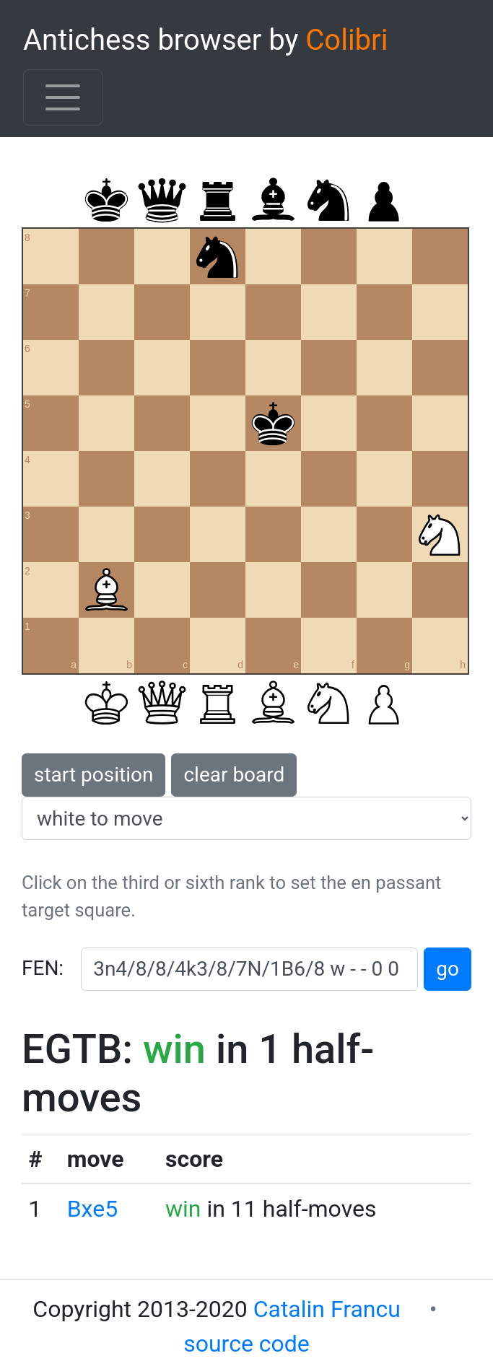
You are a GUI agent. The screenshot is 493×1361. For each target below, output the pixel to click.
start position (93, 775)
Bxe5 (92, 1208)
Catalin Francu (327, 1309)
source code (246, 1343)
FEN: (43, 968)
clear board (233, 775)
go (447, 969)
